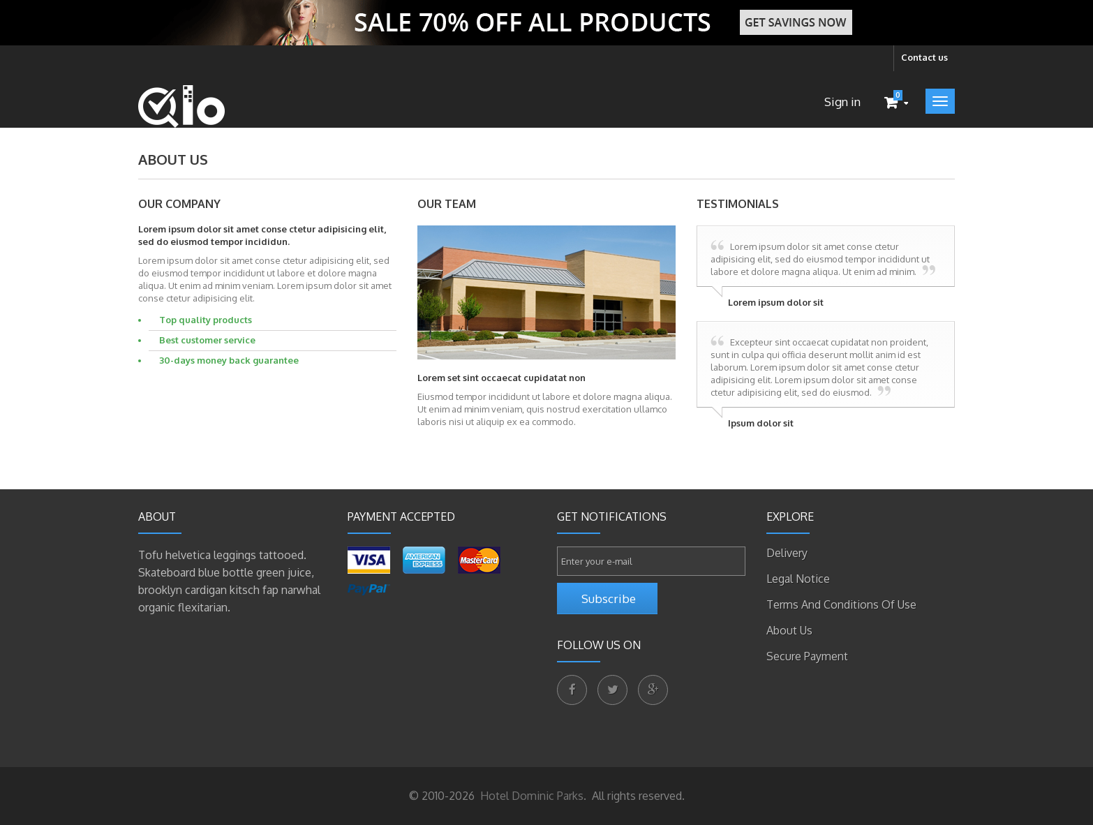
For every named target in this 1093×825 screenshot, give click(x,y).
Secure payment (807, 656)
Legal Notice (798, 579)
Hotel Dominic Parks (530, 796)
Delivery (787, 553)
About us (789, 630)
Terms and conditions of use (841, 604)
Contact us (924, 57)
